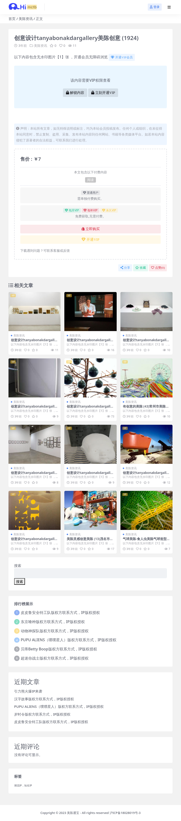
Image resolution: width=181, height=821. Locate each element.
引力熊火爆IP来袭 (28, 691)
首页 (12, 18)
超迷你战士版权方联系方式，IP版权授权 (54, 658)
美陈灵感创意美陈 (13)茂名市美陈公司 (90, 541)
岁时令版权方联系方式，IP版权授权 (42, 714)
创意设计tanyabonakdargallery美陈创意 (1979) (146, 342)
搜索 (17, 565)
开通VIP (90, 239)
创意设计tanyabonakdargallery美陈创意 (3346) (34, 408)
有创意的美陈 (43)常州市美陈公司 (146, 408)
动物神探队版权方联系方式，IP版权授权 (54, 630)
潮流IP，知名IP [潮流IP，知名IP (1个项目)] (23, 785)
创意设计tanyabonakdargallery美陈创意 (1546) (146, 474)
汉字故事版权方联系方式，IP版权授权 (44, 699)
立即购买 (91, 229)
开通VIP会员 (121, 57)
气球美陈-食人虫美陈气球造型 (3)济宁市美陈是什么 (145, 541)
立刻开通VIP (103, 93)
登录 (155, 7)
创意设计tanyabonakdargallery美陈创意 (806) (34, 342)
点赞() (158, 267)
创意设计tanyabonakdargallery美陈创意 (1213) (90, 408)
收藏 (140, 267)
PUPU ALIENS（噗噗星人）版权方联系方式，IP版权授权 (68, 639)
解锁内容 (75, 93)
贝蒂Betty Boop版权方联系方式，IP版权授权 (59, 649)
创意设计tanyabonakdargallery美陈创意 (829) (34, 474)
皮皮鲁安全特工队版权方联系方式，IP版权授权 (60, 612)
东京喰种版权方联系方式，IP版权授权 (53, 621)
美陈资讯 (26, 18)
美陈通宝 (73, 813)
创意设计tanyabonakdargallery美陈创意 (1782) (34, 541)
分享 (125, 267)
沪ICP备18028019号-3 (125, 813)
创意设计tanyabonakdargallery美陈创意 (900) (90, 342)
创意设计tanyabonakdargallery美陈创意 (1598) (90, 474)
